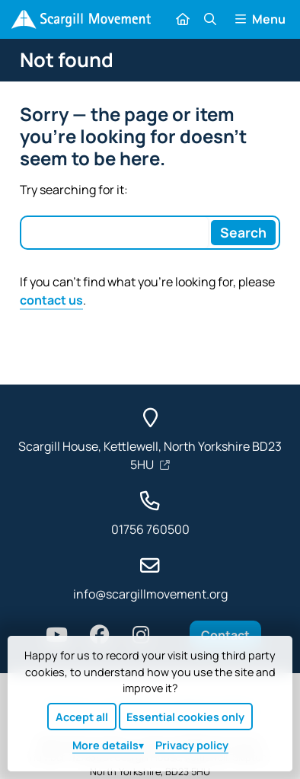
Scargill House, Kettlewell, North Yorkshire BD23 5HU (150, 455)
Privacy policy (191, 745)
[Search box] (114, 232)
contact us (51, 300)
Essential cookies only (185, 717)
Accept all (82, 717)
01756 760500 (150, 529)
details (105, 745)
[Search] (243, 232)
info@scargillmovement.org (150, 594)
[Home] (81, 19)
